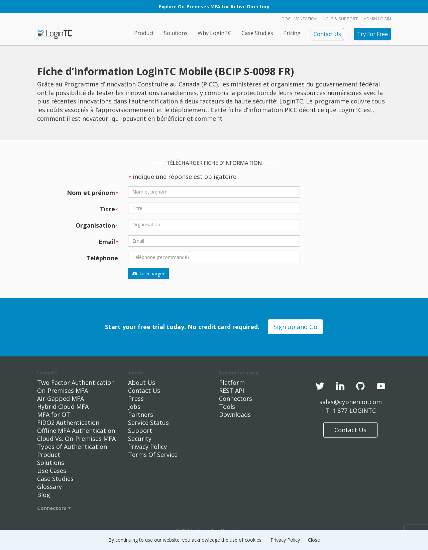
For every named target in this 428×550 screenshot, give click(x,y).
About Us (141, 382)
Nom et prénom (92, 193)
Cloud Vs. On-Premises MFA (76, 439)
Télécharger (148, 273)
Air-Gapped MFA (60, 398)
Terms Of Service (153, 455)
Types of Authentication (72, 447)
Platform (232, 382)
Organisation (97, 225)
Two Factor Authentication (76, 382)
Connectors (54, 508)
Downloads (235, 414)
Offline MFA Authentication (76, 431)
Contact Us (327, 34)
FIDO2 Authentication (68, 423)
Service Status (148, 423)
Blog (43, 495)
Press (136, 398)
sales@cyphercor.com (350, 402)
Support (140, 431)
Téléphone (102, 258)
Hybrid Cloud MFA (63, 406)
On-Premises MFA (62, 390)
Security (139, 439)
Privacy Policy (147, 447)
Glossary (49, 487)
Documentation (299, 19)
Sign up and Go (295, 327)
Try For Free (372, 34)
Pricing (292, 33)
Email (108, 242)
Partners (140, 414)
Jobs (134, 406)
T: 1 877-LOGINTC (350, 410)
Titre (109, 209)
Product (144, 33)
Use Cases (51, 471)
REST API (231, 390)
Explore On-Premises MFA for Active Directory (214, 6)
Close (314, 540)
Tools (227, 406)
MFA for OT (53, 414)
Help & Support (340, 19)
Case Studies (257, 33)
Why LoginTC (214, 33)
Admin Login (377, 19)
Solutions (176, 33)
